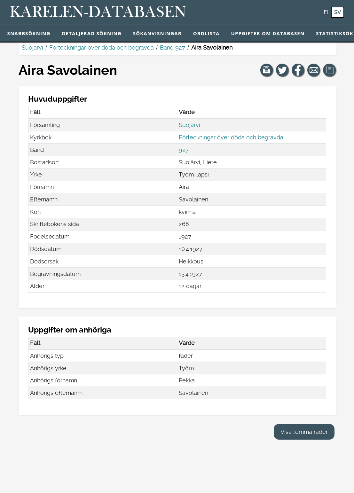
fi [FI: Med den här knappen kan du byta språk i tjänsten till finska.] (326, 12)
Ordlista (206, 33)
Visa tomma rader (304, 431)
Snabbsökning (29, 33)
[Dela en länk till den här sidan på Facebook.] (298, 70)
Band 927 (172, 47)
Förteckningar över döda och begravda (101, 47)
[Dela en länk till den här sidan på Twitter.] (282, 70)
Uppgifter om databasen (267, 33)
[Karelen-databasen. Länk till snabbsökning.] (98, 12)
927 (184, 149)
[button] (266, 70)
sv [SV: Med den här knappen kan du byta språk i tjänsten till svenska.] (337, 12)
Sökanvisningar (157, 33)
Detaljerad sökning (91, 33)
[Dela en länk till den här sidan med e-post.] (313, 70)
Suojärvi (32, 47)
